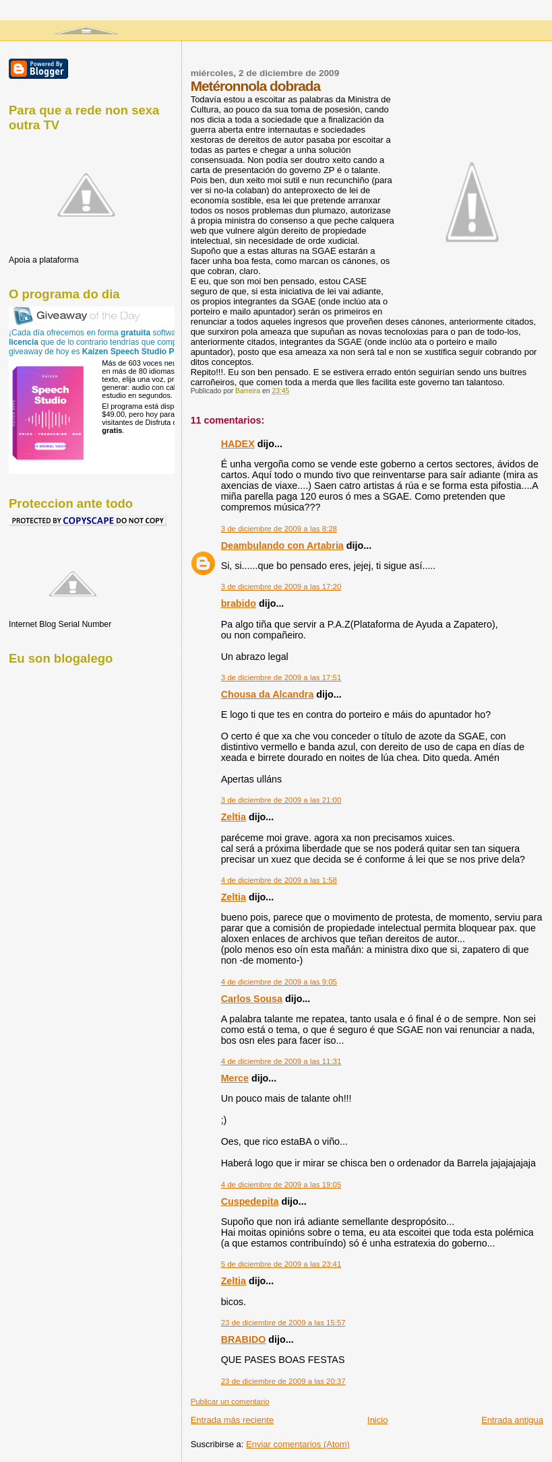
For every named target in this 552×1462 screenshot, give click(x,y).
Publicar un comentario (230, 1401)
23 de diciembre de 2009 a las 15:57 (283, 1323)
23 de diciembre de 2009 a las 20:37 (283, 1381)
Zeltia (233, 816)
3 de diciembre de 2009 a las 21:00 (281, 800)
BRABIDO (243, 1339)
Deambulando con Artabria (282, 545)
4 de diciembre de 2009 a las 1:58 (279, 880)
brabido (238, 603)
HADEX (238, 443)
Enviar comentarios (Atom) (298, 1444)
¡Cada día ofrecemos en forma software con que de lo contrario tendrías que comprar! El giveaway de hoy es (105, 342)
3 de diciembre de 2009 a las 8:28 (279, 529)
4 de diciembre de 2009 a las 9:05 (279, 982)
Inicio (377, 1420)
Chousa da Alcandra (267, 694)
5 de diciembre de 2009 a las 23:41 (281, 1264)
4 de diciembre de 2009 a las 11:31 (281, 1061)
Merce (235, 1078)
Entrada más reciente (232, 1420)
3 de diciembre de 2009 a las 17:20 (281, 587)
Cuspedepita (250, 1201)
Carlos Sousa (251, 998)
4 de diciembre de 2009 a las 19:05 (281, 1185)
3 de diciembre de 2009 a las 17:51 (281, 677)
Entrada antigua (512, 1420)
